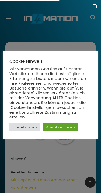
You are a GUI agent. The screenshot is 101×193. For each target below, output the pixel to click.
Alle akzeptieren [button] (60, 127)
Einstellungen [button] (25, 127)
